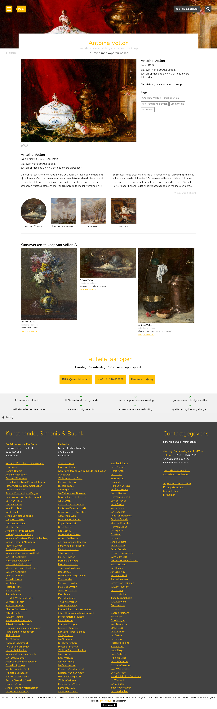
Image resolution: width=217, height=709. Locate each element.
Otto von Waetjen (121, 674)
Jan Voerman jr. (66, 670)
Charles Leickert (15, 584)
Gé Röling (116, 647)
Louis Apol (12, 476)
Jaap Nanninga (119, 632)
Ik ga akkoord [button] (109, 705)
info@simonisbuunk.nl (76, 380)
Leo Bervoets (118, 509)
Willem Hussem (120, 595)
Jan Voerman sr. (67, 674)
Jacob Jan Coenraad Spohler (21, 670)
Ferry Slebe (117, 655)
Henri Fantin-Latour (69, 528)
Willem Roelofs (14, 625)
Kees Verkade (65, 666)
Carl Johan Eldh (67, 524)
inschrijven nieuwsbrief (176, 479)
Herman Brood (119, 535)
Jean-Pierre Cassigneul (71, 513)
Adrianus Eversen (15, 498)
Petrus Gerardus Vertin (19, 689)
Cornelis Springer (15, 674)
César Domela (118, 558)
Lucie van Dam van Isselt (72, 517)
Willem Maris (13, 599)
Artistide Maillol (67, 599)
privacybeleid (106, 700)
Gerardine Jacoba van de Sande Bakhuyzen (82, 479)
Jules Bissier (117, 513)
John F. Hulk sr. (14, 517)
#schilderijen (171, 99)
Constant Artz (66, 472)
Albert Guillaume (68, 547)
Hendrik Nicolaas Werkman (126, 685)
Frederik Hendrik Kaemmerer (74, 618)
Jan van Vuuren (119, 670)
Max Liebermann (67, 595)
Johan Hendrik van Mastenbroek (76, 621)
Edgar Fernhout (67, 532)
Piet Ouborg (118, 640)
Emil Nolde (117, 636)
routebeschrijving (142, 380)
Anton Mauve (13, 603)
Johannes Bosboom (16, 483)
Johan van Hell (66, 562)
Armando (116, 490)
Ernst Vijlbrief (118, 662)
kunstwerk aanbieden (176, 482)
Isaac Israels (65, 580)
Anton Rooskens (120, 651)
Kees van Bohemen (121, 524)
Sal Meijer (116, 625)
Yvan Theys (117, 659)
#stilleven (147, 110)
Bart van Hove (14, 509)
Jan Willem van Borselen (72, 502)
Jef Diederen (118, 554)
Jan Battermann (119, 498)
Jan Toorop (64, 663)
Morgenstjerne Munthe (71, 625)
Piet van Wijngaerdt (69, 685)
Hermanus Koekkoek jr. (18, 573)
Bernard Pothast (15, 610)
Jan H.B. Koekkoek (16, 565)
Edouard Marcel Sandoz (71, 640)
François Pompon (68, 633)
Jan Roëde (116, 644)
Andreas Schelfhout (17, 651)
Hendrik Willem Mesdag (19, 606)
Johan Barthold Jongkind (19, 524)
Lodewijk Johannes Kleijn (19, 543)
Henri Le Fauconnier (122, 561)
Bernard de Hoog (68, 569)
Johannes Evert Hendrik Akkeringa (25, 472)
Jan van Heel (118, 580)
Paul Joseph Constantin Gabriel (23, 505)
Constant (116, 543)
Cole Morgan (118, 629)
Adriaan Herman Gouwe (124, 569)
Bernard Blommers (16, 487)
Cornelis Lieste (14, 588)
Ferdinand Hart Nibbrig (71, 554)
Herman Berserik (120, 505)
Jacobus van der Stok (17, 677)
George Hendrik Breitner (72, 505)
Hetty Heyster (66, 565)
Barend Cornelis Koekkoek (20, 558)
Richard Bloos (66, 494)
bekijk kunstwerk (29, 332)
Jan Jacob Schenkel (16, 659)
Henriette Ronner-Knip (19, 629)
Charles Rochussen (16, 618)
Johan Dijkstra (118, 550)
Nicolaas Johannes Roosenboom (23, 636)
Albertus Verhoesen (17, 681)
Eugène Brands (119, 528)
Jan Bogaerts (65, 498)
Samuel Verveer (15, 692)
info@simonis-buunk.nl (176, 471)
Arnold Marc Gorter (69, 543)
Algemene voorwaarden (177, 492)
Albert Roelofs (14, 621)
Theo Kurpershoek (121, 606)
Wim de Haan (118, 573)
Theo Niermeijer (67, 610)
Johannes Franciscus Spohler (22, 663)
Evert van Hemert (68, 558)
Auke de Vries (118, 666)
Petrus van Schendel (17, 655)
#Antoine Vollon (151, 99)
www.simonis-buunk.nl (176, 467)
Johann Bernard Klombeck (20, 550)
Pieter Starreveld (68, 655)
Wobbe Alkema (119, 472)
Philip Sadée (13, 644)
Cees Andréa (118, 475)
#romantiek (177, 105)
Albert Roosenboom (17, 633)
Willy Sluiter (65, 644)
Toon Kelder (65, 588)
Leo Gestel (64, 539)
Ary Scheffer (13, 648)
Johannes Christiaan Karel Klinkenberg (27, 547)
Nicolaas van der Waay (71, 681)
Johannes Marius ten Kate (20, 539)
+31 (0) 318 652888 (111, 380)
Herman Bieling (67, 491)
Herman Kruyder (67, 591)
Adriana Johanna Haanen (72, 550)
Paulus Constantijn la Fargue (22, 502)
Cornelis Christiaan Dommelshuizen (26, 491)
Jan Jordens (117, 599)
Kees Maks (64, 603)
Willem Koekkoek (16, 580)
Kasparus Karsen (15, 528)
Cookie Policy (170, 499)
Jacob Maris (12, 591)
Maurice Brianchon (121, 532)
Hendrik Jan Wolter (69, 692)
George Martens (120, 621)
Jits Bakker (64, 483)
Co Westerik (118, 689)
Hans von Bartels (120, 494)
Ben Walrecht (118, 681)
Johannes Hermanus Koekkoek (23, 562)
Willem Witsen (67, 689)
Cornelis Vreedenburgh (71, 677)
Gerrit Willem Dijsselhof (72, 520)
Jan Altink (116, 483)
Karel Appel (117, 487)
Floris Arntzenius (67, 476)
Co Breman (64, 509)
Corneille (116, 546)
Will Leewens (118, 610)
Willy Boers (117, 517)
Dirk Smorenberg (68, 651)
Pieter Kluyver (14, 554)
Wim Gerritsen (119, 565)
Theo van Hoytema (69, 577)
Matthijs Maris (14, 595)
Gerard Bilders (14, 479)
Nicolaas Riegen (15, 614)
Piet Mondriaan (66, 606)
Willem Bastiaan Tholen (72, 659)
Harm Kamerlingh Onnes (72, 584)
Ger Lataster (118, 614)
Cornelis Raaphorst (69, 636)
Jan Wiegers (117, 692)
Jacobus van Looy (68, 614)
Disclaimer (169, 503)
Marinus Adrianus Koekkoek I (22, 577)
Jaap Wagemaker (120, 677)
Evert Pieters (65, 629)
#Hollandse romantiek (154, 105)
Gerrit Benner (118, 502)
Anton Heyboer (119, 588)
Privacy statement (173, 496)
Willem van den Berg (70, 487)
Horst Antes (118, 479)
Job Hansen (117, 576)
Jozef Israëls (12, 520)
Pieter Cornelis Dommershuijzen (24, 494)
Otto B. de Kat (119, 603)
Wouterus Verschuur (17, 685)
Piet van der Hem (68, 573)
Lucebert (116, 618)
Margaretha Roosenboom (20, 640)
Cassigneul (117, 539)
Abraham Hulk (14, 513)
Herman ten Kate (15, 532)
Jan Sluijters (65, 648)
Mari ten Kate (13, 535)
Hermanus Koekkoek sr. (19, 569)
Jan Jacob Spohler (15, 666)
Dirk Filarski (64, 535)
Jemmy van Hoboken (122, 591)
